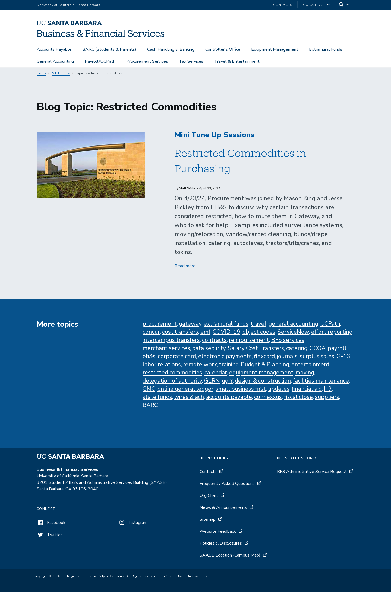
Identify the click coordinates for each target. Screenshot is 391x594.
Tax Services (191, 61)
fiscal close (298, 398)
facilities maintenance (321, 382)
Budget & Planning (265, 366)
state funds (157, 398)
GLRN (212, 382)
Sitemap (208, 521)
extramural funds (226, 325)
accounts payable (229, 398)
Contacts (282, 5)
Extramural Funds (325, 49)
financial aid (307, 390)
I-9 (328, 390)
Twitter (49, 536)
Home (41, 75)
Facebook (51, 524)
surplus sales (317, 358)
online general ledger (185, 390)
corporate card (177, 358)
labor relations (162, 366)
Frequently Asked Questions (227, 485)
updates (278, 390)
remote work (200, 366)
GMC (149, 390)
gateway (190, 325)
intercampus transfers (171, 341)
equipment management (261, 374)
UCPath (330, 325)
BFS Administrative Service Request (312, 473)
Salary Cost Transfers (256, 350)
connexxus (268, 398)
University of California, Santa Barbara (68, 5)
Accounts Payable (54, 49)
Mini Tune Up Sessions (214, 137)
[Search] (344, 5)
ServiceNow (293, 333)
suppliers (327, 398)
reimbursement (249, 341)
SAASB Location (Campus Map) (230, 557)
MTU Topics (61, 75)
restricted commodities (172, 374)
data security (209, 350)
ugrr (227, 382)
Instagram (132, 524)
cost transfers (180, 333)
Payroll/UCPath (100, 61)
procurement (160, 325)
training (229, 366)
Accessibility (197, 578)
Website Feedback (218, 533)
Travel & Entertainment (237, 61)
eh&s (149, 358)
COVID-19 (226, 333)
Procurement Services (147, 61)
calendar (215, 374)
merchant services (166, 350)
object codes (258, 333)
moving (304, 374)
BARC (150, 407)
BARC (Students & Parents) (109, 49)
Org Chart (209, 497)
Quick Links (313, 5)
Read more (185, 268)
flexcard (264, 358)
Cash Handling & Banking (170, 49)
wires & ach (189, 398)
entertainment (310, 366)
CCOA (318, 350)
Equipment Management (274, 49)
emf (205, 333)
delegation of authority (172, 382)
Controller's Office (222, 49)
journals (287, 358)
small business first (241, 390)
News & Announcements (223, 509)
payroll (337, 350)
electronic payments (225, 358)
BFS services (287, 341)
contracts (214, 341)
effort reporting (331, 333)
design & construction (263, 382)
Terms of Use (172, 578)
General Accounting (55, 61)
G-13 (343, 358)
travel (258, 325)
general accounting (293, 325)
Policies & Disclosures (221, 545)
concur (151, 333)
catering (296, 350)
